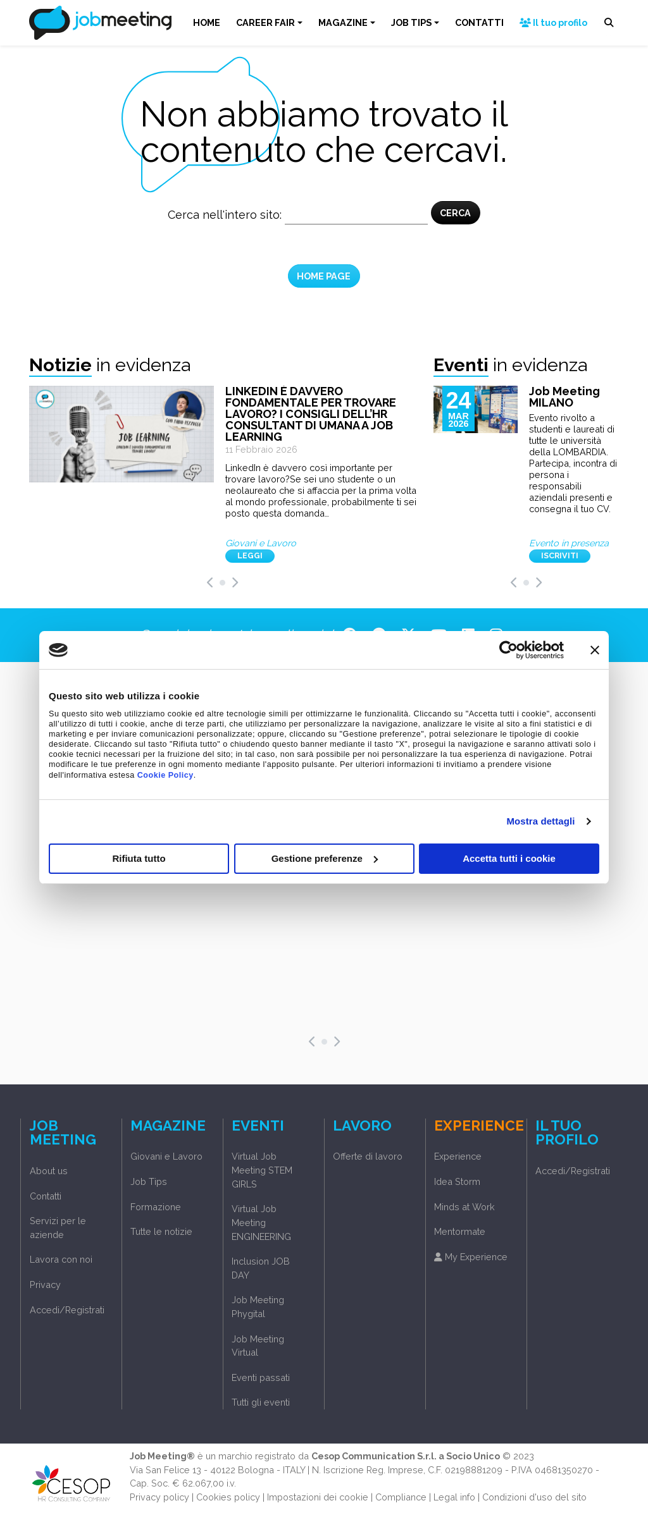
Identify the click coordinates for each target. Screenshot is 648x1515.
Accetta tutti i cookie (509, 858)
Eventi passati (261, 1377)
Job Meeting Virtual (258, 1346)
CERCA (455, 212)
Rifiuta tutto (138, 858)
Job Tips (148, 1181)
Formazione (155, 1206)
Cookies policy (228, 1497)
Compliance (401, 1497)
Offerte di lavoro (367, 1156)
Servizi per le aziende (58, 1227)
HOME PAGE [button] (324, 276)
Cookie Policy (165, 775)
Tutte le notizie (161, 1231)
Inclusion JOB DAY (261, 1268)
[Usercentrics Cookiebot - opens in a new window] (508, 650)
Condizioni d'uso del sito (534, 1497)
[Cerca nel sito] (356, 214)
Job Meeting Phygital (258, 1306)
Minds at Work (464, 1206)
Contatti (45, 1196)
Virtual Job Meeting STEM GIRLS (262, 1170)
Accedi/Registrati (67, 1309)
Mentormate (459, 1231)
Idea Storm (457, 1181)
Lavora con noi (61, 1259)
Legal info (454, 1497)
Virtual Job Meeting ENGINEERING (261, 1222)
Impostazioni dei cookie (317, 1497)
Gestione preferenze (324, 858)
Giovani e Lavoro (166, 1156)
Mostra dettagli (540, 821)
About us (49, 1170)
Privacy (45, 1284)
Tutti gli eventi (261, 1402)
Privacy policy (159, 1497)
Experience (458, 1156)
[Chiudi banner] (594, 650)
